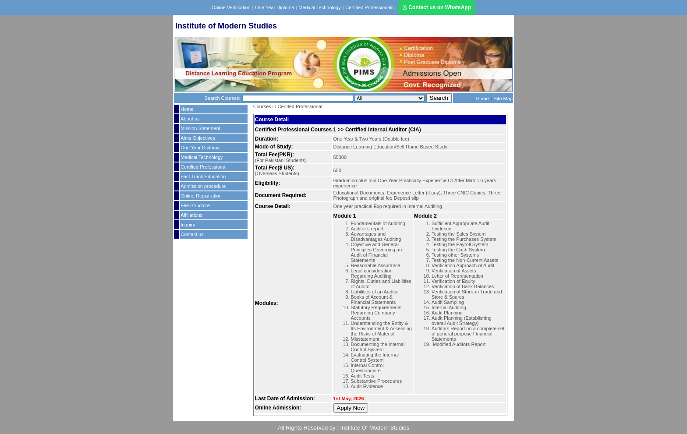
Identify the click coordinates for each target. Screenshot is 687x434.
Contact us (192, 234)
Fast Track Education (203, 176)
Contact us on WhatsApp (437, 7)
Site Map (503, 98)
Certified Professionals (369, 7)
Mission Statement (200, 128)
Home (482, 98)
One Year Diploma (275, 7)
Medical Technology (319, 7)
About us (190, 118)
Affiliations (191, 215)
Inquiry (188, 224)
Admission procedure (203, 186)
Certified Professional (204, 166)
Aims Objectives (198, 138)
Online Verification (231, 7)
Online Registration (201, 195)
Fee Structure (195, 205)
